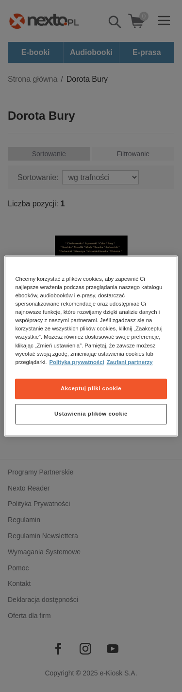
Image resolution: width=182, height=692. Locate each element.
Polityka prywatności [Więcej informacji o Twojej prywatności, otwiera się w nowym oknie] (77, 362)
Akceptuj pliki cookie (91, 388)
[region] (90, 346)
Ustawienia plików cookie (91, 414)
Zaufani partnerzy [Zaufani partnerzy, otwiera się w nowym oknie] (130, 362)
